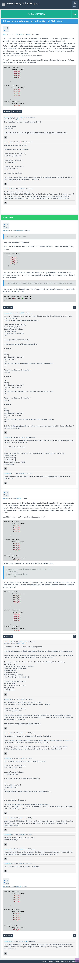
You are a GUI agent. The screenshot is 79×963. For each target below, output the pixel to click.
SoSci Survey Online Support (23, 3)
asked (4, 34)
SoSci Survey (23, 117)
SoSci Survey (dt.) (20, 34)
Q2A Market (73, 961)
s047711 (29, 34)
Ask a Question (36, 14)
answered (5, 230)
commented (7, 117)
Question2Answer (54, 961)
